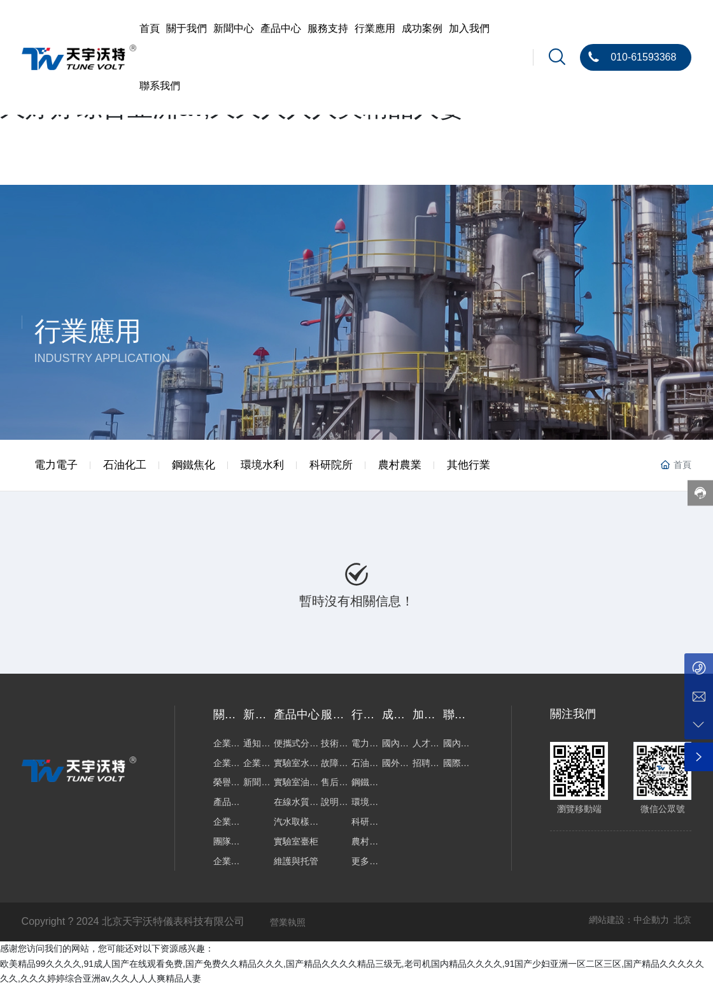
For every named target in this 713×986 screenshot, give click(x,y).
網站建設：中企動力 (629, 920)
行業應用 (87, 331)
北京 (682, 920)
